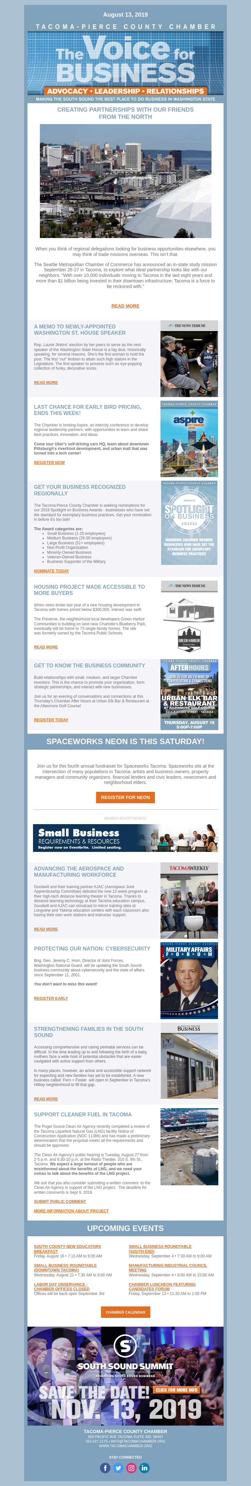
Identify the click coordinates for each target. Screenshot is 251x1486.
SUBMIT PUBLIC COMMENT (60, 1201)
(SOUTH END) (142, 1251)
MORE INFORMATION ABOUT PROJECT (71, 1211)
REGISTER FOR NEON (125, 797)
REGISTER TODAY (51, 720)
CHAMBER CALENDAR (125, 1312)
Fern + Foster (75, 1080)
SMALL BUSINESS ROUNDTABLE (160, 1246)
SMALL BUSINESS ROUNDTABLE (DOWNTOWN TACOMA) (65, 1267)
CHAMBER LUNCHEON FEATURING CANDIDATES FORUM (162, 1286)
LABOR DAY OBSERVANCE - (61, 1284)
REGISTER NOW (49, 462)
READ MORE (125, 306)
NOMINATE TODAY (51, 571)
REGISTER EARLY (51, 998)
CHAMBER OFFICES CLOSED (62, 1289)
